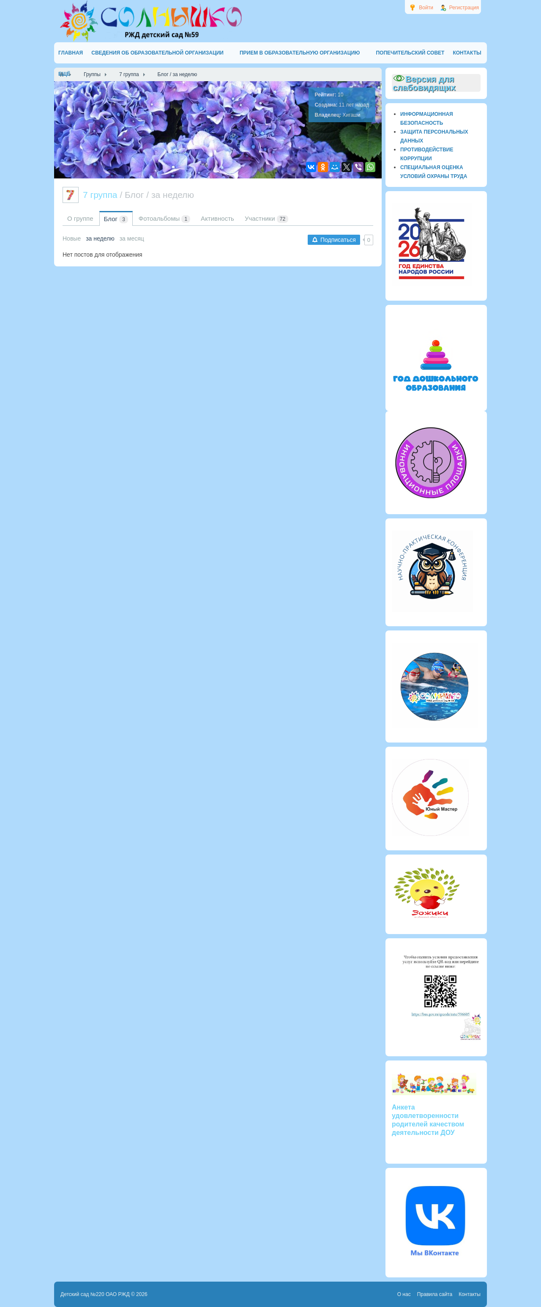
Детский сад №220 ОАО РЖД (95, 1294)
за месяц (132, 238)
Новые (72, 238)
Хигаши (352, 115)
